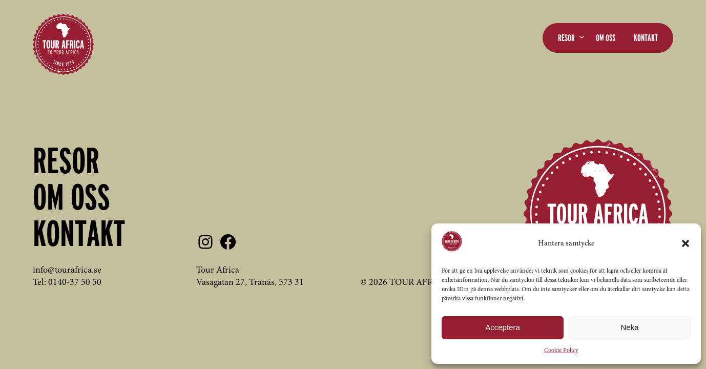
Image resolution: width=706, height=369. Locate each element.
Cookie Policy (561, 350)
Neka (629, 327)
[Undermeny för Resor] (582, 36)
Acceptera (502, 327)
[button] (685, 243)
